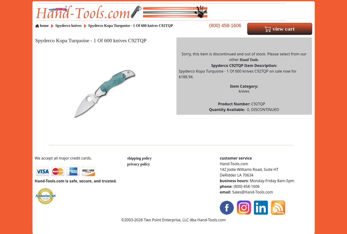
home (42, 26)
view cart (280, 28)
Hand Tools (249, 60)
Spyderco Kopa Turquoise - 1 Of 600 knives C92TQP (130, 26)
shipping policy (139, 158)
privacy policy (138, 164)
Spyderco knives (68, 26)
